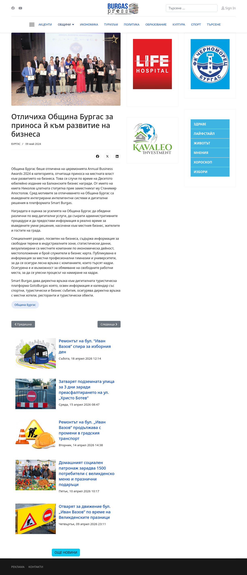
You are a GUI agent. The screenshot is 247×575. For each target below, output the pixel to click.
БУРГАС (16, 144)
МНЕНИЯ (201, 152)
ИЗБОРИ (201, 172)
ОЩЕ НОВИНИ (65, 552)
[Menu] (31, 24)
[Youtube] (20, 8)
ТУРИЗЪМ (111, 24)
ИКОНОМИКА (89, 24)
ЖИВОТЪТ (202, 143)
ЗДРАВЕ (200, 124)
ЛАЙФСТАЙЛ (204, 133)
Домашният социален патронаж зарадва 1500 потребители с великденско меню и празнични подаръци (86, 473)
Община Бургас (25, 305)
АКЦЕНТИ (45, 24)
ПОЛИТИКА (131, 24)
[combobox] (191, 8)
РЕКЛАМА (17, 567)
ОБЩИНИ (64, 24)
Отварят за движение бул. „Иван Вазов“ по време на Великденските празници (85, 512)
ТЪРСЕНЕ (214, 24)
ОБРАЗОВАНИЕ (156, 24)
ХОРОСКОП (203, 162)
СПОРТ (196, 24)
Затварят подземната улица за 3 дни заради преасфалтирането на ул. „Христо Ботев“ (86, 390)
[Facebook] (13, 8)
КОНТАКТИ (36, 567)
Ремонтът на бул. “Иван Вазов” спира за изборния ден (85, 346)
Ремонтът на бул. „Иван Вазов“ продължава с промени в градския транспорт (82, 430)
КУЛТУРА (179, 24)
